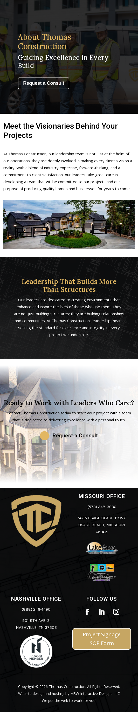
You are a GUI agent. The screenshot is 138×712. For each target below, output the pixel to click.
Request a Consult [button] (43, 83)
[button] (69, 435)
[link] (36, 666)
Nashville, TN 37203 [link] (36, 627)
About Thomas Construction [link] (44, 41)
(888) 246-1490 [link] (36, 609)
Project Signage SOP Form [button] (102, 639)
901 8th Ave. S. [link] (36, 620)
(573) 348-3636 (101, 506)
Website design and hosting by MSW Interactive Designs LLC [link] (69, 693)
